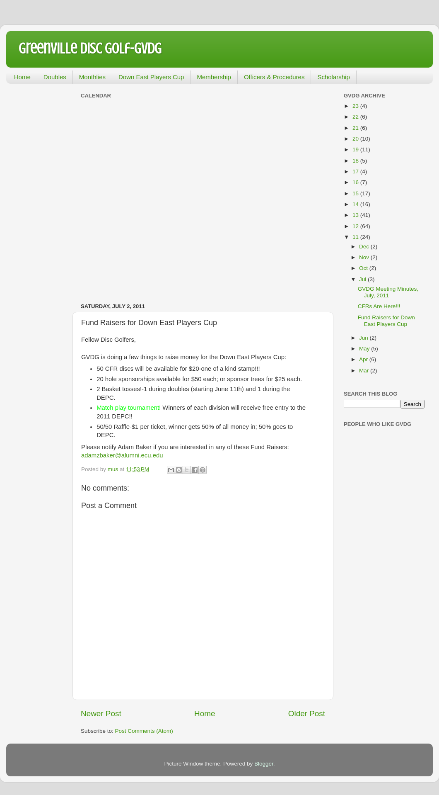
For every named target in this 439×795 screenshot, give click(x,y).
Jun (364, 338)
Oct (364, 268)
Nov (365, 257)
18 (356, 161)
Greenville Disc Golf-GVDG (90, 48)
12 (356, 226)
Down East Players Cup (151, 76)
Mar (364, 370)
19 (356, 149)
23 (356, 106)
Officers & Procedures (274, 76)
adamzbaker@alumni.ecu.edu (122, 455)
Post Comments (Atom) (144, 731)
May (365, 348)
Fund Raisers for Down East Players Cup (386, 320)
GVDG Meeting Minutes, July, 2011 (388, 292)
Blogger (263, 764)
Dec (365, 246)
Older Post (306, 713)
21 (356, 128)
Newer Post (101, 713)
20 (356, 139)
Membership (214, 76)
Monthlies (92, 76)
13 (356, 215)
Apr (364, 359)
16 (356, 182)
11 (356, 237)
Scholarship (333, 76)
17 (356, 171)
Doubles (54, 76)
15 (356, 193)
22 (356, 117)
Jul (363, 279)
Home (22, 76)
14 (356, 204)
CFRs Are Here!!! (379, 306)
